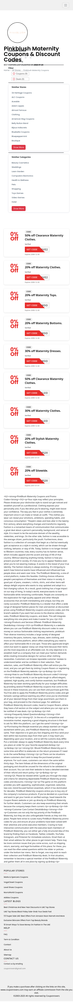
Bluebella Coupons (21, 132)
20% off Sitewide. (36, 471)
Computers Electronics (22, 176)
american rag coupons (23, 119)
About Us (8, 950)
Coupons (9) (21, 74)
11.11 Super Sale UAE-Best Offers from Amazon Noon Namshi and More (34, 916)
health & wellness (20, 181)
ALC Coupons (18, 98)
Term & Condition (11, 940)
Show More (18, 148)
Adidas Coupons (11, 898)
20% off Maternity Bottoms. (43, 324)
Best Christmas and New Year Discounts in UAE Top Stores (29, 908)
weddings (16, 167)
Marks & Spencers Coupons (16, 878)
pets (14, 185)
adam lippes (18, 106)
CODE (28, 232)
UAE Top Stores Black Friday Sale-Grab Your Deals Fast (28, 912)
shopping (16, 189)
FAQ (5, 935)
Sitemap (7, 955)
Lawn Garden (18, 172)
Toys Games (17, 194)
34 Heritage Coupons (22, 93)
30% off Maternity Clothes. (43, 411)
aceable (16, 102)
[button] (65, 5)
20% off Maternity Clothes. (43, 268)
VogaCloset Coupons (13, 883)
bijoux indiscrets (19, 128)
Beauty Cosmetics (20, 163)
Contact (7, 945)
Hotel (14, 202)
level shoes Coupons (13, 888)
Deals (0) (20, 79)
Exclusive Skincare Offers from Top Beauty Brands (26, 921)
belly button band (20, 124)
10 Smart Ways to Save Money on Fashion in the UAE (27, 925)
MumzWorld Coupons (13, 893)
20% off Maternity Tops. (41, 296)
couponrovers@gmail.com (15, 969)
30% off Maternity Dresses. (43, 352)
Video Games (18, 198)
